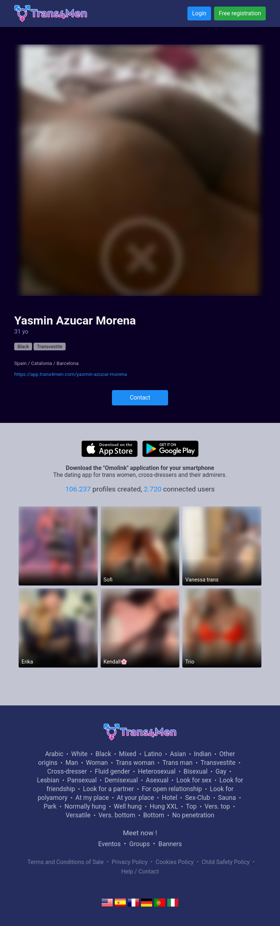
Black (23, 346)
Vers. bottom (116, 815)
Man (71, 762)
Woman (97, 762)
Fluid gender (112, 771)
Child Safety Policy (226, 862)
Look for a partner (108, 789)
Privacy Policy (130, 862)
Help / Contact (140, 871)
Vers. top (217, 806)
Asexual (157, 780)
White (79, 754)
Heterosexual (156, 771)
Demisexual (121, 780)
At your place (135, 797)
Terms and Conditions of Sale (65, 862)
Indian (202, 754)
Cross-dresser (67, 771)
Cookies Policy (175, 862)
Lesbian (48, 780)
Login (199, 13)
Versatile (78, 815)
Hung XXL (163, 806)
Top (191, 806)
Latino (153, 754)
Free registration (240, 13)
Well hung (128, 806)
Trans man (177, 762)
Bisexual (195, 771)
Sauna (227, 797)
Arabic (54, 754)
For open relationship (172, 789)
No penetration (193, 815)
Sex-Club (197, 797)
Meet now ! (140, 833)
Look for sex (193, 780)
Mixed (127, 754)
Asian (178, 754)
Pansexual (82, 780)
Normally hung (85, 806)
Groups (139, 844)
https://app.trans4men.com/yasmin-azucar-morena (70, 374)
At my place (92, 797)
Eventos (109, 844)
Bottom (153, 815)
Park (49, 806)
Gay (220, 771)
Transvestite (49, 346)
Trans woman (135, 762)
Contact (140, 397)
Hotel (169, 797)
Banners (170, 844)
